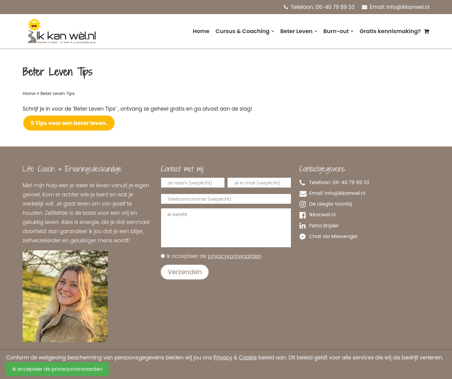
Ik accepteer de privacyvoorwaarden (57, 369)
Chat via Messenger (328, 236)
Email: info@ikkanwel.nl (395, 7)
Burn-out (336, 31)
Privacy (222, 357)
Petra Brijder (319, 225)
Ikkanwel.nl (317, 214)
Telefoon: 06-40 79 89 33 (319, 7)
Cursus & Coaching (242, 31)
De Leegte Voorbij (325, 204)
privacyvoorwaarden (235, 256)
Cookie (248, 357)
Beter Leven (296, 31)
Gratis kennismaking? (390, 31)
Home (201, 31)
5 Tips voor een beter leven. (69, 123)
